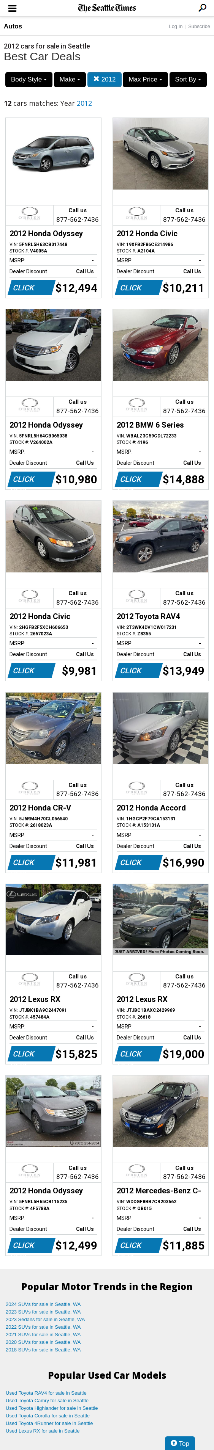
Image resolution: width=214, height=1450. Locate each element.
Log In (175, 26)
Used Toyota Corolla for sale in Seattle (48, 1416)
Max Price (145, 79)
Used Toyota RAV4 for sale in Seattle (46, 1393)
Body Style (29, 79)
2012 (104, 79)
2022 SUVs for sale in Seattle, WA (43, 1327)
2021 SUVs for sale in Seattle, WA (43, 1334)
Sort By (188, 79)
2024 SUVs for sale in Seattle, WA (43, 1304)
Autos (13, 26)
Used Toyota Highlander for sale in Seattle (52, 1408)
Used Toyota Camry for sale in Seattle (47, 1400)
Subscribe (199, 26)
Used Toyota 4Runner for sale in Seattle (49, 1423)
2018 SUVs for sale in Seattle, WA (43, 1350)
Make (70, 79)
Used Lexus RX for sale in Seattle (42, 1431)
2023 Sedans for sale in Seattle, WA (45, 1319)
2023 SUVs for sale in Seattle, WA (43, 1312)
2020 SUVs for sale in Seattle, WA (43, 1342)
